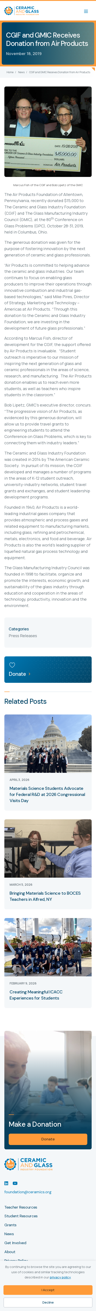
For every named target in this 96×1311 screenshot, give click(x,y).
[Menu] (88, 10)
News (21, 72)
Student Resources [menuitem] (21, 1216)
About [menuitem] (9, 1252)
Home (10, 72)
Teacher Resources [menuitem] (20, 1207)
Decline (48, 1302)
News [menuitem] (9, 1234)
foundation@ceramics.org (28, 1192)
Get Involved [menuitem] (15, 1243)
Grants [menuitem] (10, 1225)
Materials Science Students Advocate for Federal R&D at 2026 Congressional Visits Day (47, 794)
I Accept (48, 1290)
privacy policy (60, 1277)
